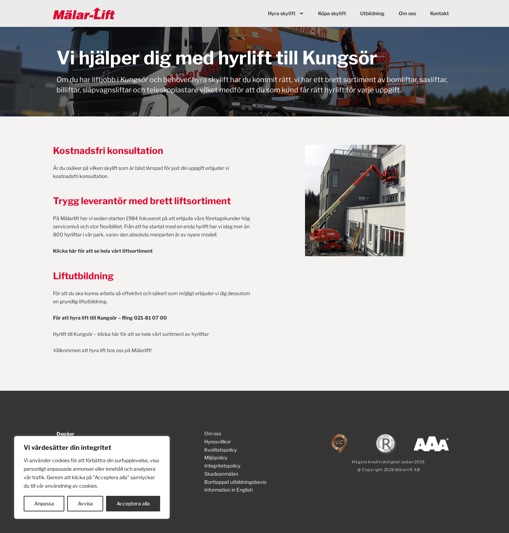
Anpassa (44, 503)
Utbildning (372, 13)
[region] (92, 477)
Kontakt (439, 13)
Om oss (407, 13)
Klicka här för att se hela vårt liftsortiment (103, 251)
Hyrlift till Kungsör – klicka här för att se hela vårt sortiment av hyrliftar (131, 333)
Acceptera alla (133, 503)
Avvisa (85, 503)
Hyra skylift (286, 13)
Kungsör (134, 79)
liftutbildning (92, 301)
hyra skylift (210, 79)
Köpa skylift (332, 13)
